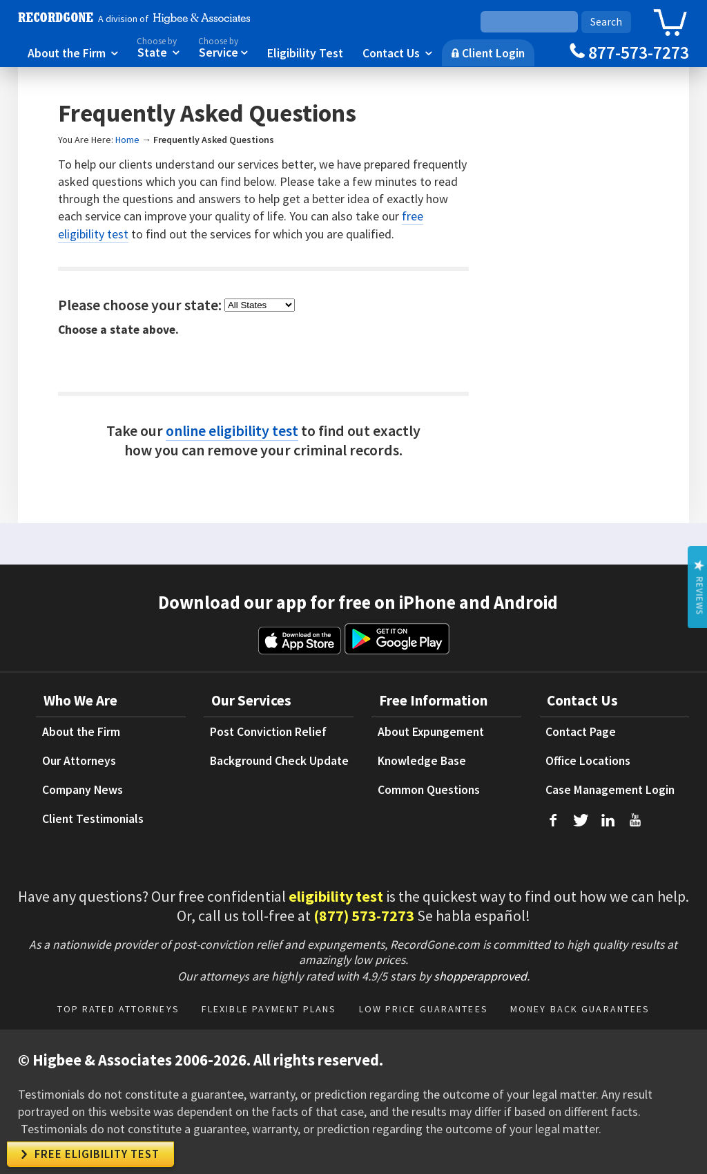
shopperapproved (480, 976)
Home (127, 139)
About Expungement (431, 731)
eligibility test (336, 896)
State (158, 46)
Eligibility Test (305, 52)
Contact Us (397, 52)
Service (223, 46)
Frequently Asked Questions (213, 139)
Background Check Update (279, 760)
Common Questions (429, 789)
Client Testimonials (93, 818)
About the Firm (73, 52)
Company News (82, 789)
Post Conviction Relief (268, 731)
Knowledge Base (422, 760)
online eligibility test (232, 430)
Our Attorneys (79, 760)
